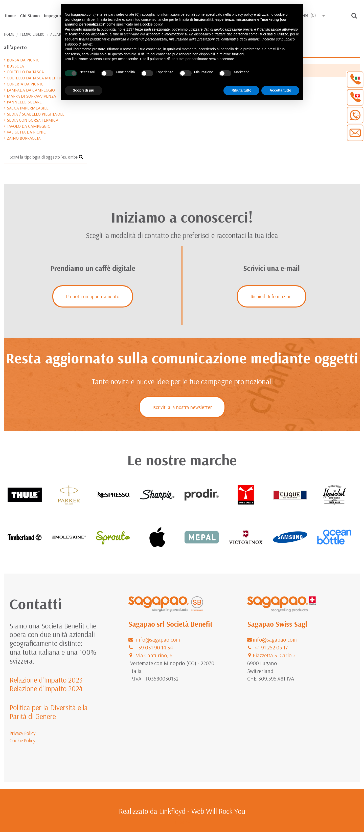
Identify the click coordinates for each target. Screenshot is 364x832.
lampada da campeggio (31, 90)
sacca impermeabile (28, 108)
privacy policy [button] (242, 14)
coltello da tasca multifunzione (41, 77)
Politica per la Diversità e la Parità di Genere (49, 712)
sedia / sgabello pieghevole (35, 114)
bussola (15, 66)
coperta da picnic (25, 83)
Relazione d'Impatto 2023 (46, 679)
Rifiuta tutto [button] (242, 90)
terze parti (143, 29)
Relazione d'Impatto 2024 (46, 688)
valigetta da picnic (26, 132)
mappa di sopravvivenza (31, 96)
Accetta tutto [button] (280, 90)
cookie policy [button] (152, 24)
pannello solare (24, 101)
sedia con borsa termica (32, 120)
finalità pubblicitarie (94, 39)
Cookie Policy (22, 740)
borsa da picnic (23, 59)
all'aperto (15, 47)
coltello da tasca (25, 71)
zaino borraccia (24, 138)
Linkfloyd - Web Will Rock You (202, 811)
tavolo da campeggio (29, 126)
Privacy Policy (23, 733)
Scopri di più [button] (83, 90)
